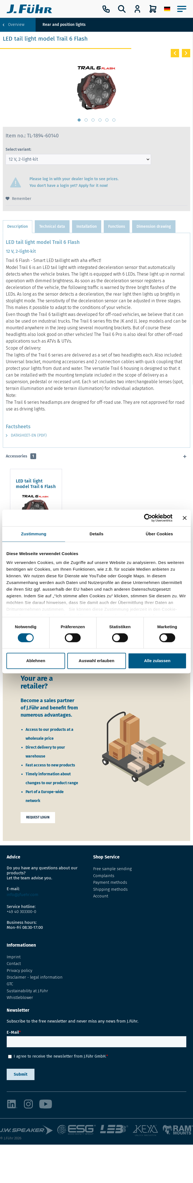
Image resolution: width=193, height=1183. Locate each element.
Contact (14, 963)
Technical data (52, 226)
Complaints (103, 875)
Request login (38, 817)
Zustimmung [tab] (33, 533)
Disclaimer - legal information (35, 977)
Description (17, 226)
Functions (116, 226)
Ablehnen (35, 661)
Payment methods (110, 882)
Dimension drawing (154, 226)
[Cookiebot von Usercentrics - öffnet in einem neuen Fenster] (148, 518)
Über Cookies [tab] (159, 533)
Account (100, 896)
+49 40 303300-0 (21, 911)
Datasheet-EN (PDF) (26, 435)
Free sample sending (112, 868)
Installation (86, 226)
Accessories (21, 456)
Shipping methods (110, 889)
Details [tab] (96, 533)
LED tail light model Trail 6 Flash (49, 481)
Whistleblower (20, 997)
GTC (10, 983)
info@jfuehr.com (22, 894)
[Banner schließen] (185, 518)
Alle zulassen (157, 661)
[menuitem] (167, 8)
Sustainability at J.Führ (27, 990)
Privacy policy (19, 970)
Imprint (14, 956)
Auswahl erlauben (96, 661)
